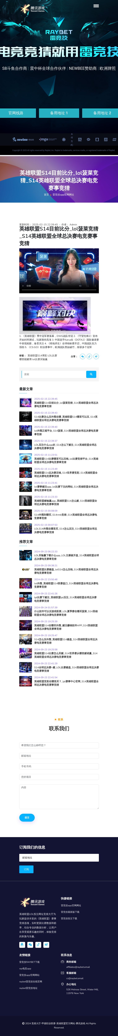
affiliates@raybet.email (78, 967)
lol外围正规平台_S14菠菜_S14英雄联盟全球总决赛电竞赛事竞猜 (66, 432)
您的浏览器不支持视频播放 (59, 270)
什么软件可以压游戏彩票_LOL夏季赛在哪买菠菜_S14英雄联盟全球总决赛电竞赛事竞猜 (66, 613)
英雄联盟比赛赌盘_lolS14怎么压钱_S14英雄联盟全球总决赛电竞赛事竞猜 (66, 571)
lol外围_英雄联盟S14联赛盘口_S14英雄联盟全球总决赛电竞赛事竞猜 (66, 585)
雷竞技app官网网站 (29, 975)
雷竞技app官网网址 (71, 905)
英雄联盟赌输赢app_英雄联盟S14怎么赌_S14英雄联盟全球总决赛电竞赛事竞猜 (65, 502)
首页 (46, 194)
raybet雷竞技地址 (28, 988)
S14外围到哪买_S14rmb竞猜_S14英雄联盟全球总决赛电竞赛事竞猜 (65, 516)
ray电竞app (25, 968)
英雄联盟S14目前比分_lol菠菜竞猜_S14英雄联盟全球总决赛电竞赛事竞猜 (66, 404)
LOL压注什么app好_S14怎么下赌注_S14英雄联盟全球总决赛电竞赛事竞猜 (65, 446)
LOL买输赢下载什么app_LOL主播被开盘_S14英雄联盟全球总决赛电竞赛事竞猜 (66, 557)
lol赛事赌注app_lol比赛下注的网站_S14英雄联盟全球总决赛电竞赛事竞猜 (66, 488)
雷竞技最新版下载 (70, 912)
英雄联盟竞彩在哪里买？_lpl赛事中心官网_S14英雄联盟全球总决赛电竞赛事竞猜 (66, 683)
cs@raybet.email (74, 978)
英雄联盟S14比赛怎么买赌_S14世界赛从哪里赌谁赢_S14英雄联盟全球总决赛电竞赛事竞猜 (65, 655)
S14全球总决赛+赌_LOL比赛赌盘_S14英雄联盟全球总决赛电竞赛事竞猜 (66, 669)
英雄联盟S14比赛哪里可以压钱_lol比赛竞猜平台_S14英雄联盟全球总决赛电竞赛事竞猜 (66, 460)
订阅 (26, 869)
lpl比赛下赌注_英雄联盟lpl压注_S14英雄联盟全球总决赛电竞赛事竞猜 (65, 599)
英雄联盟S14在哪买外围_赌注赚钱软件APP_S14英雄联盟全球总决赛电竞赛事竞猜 (66, 627)
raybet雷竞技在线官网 (30, 981)
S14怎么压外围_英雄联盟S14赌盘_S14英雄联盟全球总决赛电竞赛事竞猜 (65, 641)
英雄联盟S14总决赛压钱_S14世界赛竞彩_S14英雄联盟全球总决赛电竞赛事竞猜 (65, 474)
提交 (27, 817)
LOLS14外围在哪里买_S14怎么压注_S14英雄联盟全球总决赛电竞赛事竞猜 (65, 530)
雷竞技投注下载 (69, 918)
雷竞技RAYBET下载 (29, 962)
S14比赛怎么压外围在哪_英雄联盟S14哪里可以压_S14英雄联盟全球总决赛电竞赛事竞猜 (65, 418)
